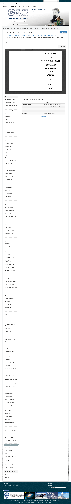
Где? (17, 24)
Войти (66, 1)
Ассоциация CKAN (7, 488)
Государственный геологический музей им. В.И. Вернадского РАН (38, 502)
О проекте (33, 6)
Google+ (7, 474)
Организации (26, 6)
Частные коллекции (51, 3)
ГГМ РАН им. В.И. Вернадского (10, 485)
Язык (41, 1)
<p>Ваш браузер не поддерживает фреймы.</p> (35, 71)
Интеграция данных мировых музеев (12, 6)
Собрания (11, 3)
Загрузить (63, 32)
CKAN (50, 485)
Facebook (8, 480)
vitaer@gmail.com (56, 500)
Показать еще (44, 116)
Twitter (7, 477)
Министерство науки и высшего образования (38, 12)
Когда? (21, 24)
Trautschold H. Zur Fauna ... (50, 28)
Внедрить (62, 46)
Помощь (61, 1)
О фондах (5, 3)
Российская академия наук (38, 9)
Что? (13, 24)
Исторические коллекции (39, 3)
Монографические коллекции (23, 3)
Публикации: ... (35, 28)
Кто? (26, 24)
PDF (5, 42)
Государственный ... (22, 28)
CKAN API (5, 487)
